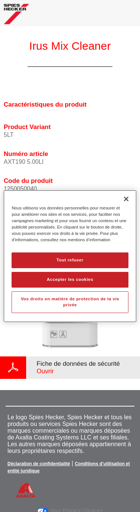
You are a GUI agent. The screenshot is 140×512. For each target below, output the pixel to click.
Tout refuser (69, 260)
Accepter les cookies (70, 279)
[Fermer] (126, 198)
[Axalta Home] (16, 17)
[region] (69, 256)
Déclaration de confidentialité (38, 463)
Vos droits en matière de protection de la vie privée (70, 302)
